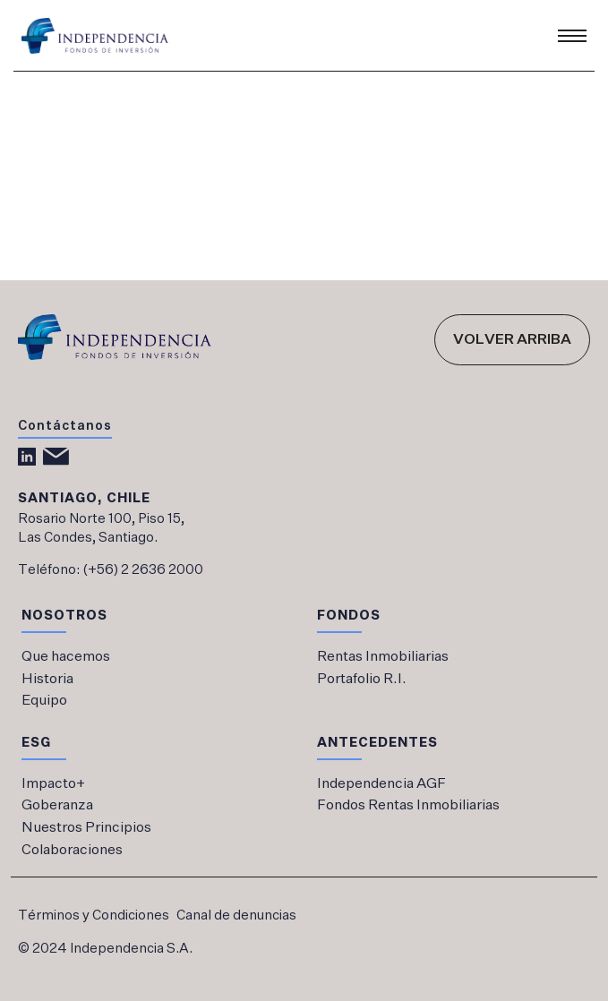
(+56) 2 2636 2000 (142, 570)
